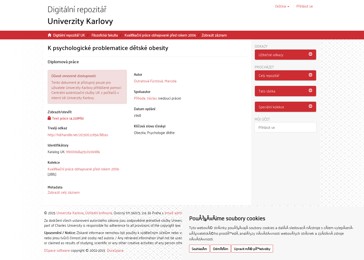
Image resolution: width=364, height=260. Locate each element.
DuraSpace (115, 250)
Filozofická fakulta (104, 35)
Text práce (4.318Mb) (66, 118)
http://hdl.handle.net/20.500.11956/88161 (78, 134)
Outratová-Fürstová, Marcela (155, 80)
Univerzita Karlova (70, 212)
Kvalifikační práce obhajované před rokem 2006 (160, 35)
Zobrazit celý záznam (64, 192)
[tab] (87, 151)
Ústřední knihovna (98, 212)
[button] (282, 6)
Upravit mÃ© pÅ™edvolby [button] (252, 249)
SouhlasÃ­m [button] (199, 249)
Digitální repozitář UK (69, 35)
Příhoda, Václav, (145, 98)
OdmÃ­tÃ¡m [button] (220, 249)
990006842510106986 (83, 151)
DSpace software (57, 250)
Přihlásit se (266, 127)
